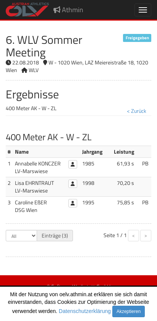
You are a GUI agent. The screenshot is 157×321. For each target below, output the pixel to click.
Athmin (68, 10)
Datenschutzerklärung (85, 311)
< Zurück (136, 111)
